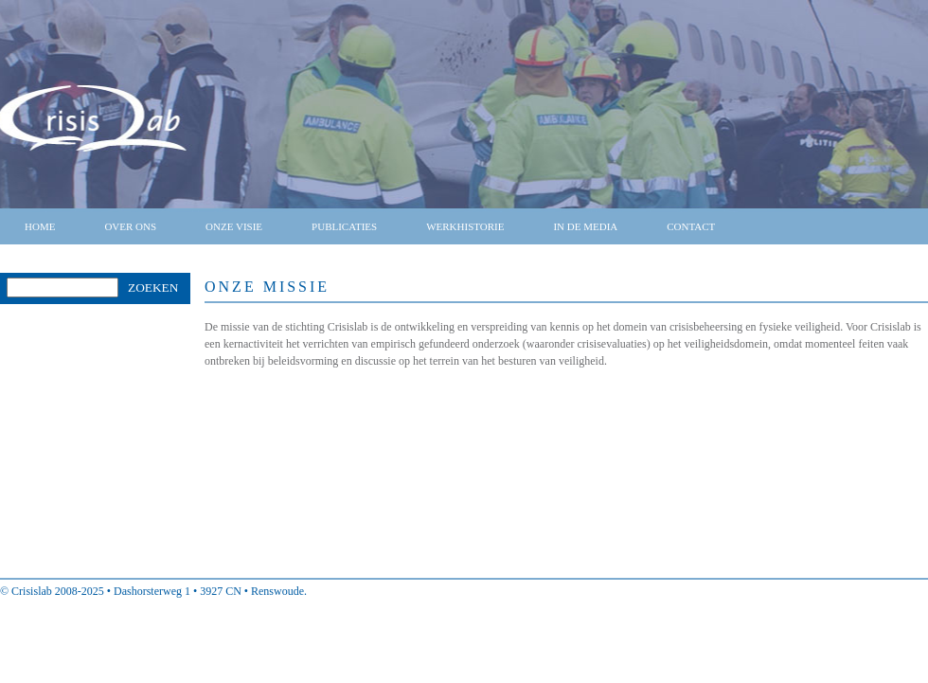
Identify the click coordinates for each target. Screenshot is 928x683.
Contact (691, 226)
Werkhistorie (465, 226)
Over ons (130, 226)
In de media (585, 226)
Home (40, 226)
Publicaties (344, 226)
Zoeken (153, 287)
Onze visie (233, 226)
